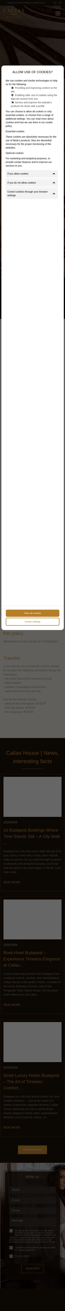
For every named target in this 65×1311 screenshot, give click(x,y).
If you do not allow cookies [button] (31, 182)
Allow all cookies (32, 613)
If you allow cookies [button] (31, 173)
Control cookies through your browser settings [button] (31, 193)
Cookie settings (32, 621)
